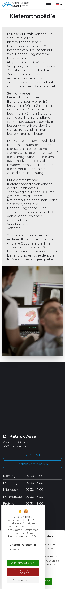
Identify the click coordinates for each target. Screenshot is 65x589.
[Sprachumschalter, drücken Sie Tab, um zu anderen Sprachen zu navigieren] (59, 4)
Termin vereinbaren (32, 464)
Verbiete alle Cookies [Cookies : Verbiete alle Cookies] (23, 572)
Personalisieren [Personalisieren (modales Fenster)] (23, 580)
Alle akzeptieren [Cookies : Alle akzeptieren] (23, 563)
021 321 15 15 (33, 455)
